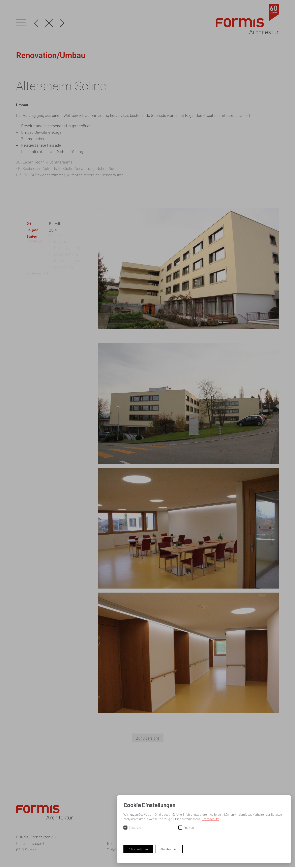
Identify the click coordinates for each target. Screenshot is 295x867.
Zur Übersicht (147, 738)
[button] (21, 23)
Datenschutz (210, 819)
